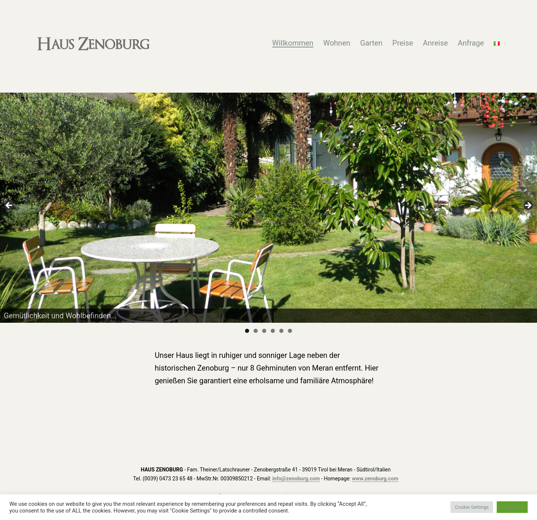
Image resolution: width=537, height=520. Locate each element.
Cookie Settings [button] (472, 507)
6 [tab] (290, 331)
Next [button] (527, 205)
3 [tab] (264, 331)
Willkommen (293, 42)
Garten (371, 42)
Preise (402, 42)
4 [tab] (273, 331)
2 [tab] (256, 331)
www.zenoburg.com (375, 479)
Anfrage (471, 42)
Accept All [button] (512, 507)
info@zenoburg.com (296, 479)
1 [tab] (247, 331)
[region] (268, 207)
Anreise (435, 42)
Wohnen (337, 42)
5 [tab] (281, 331)
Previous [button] (9, 205)
